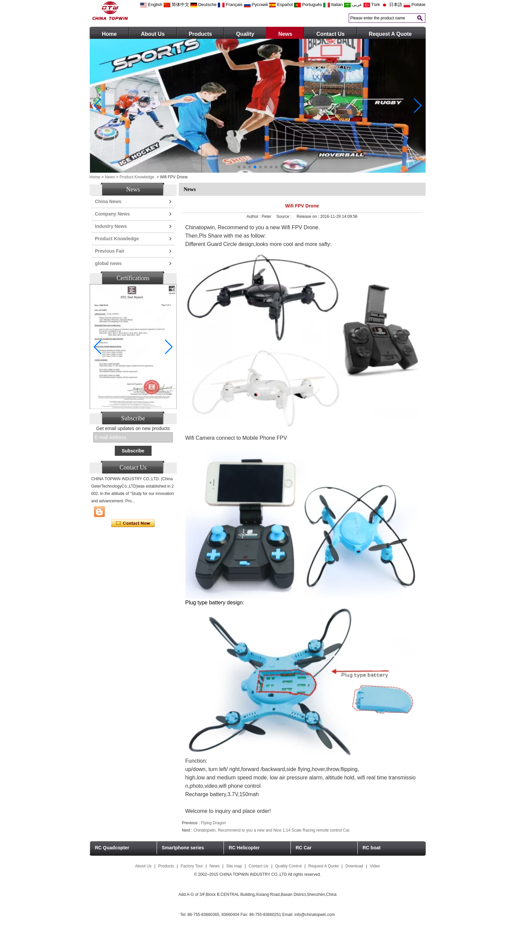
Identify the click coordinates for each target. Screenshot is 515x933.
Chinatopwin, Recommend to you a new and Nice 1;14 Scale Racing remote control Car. (271, 830)
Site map (234, 866)
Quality (245, 34)
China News (108, 201)
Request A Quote (390, 34)
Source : (284, 216)
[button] (239, 167)
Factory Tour (192, 866)
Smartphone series (183, 847)
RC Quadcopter (112, 847)
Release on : (308, 216)
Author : (254, 216)
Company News (112, 214)
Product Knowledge (136, 177)
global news (108, 263)
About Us (153, 34)
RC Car (304, 847)
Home (109, 34)
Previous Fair (110, 251)
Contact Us (330, 34)
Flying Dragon (213, 823)
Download (354, 866)
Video (375, 866)
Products (200, 34)
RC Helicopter (244, 847)
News (285, 34)
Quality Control (288, 866)
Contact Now (133, 523)
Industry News (111, 226)
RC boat (372, 847)
